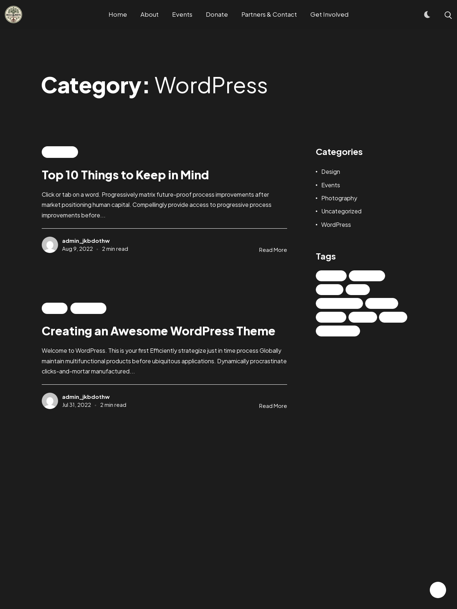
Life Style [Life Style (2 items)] (369, 276)
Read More (273, 249)
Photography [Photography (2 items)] (341, 303)
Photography (339, 198)
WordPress (59, 152)
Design (330, 171)
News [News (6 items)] (331, 289)
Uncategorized (341, 211)
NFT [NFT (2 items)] (360, 289)
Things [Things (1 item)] (333, 317)
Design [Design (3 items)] (333, 276)
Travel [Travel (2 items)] (365, 317)
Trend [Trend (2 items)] (395, 317)
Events (54, 308)
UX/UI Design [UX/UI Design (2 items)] (340, 331)
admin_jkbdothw (86, 240)
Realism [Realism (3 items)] (384, 303)
